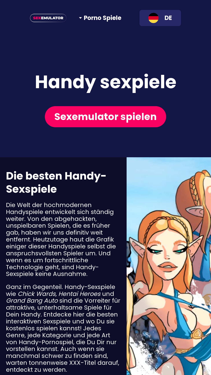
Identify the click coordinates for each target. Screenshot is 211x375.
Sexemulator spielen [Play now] (105, 116)
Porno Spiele (102, 18)
